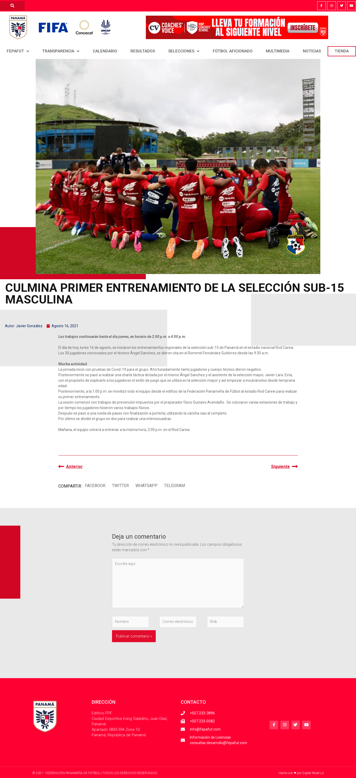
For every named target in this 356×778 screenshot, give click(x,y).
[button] (95, 486)
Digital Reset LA (313, 773)
